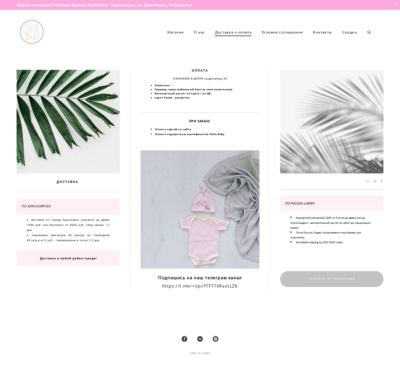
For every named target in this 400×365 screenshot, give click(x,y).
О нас (199, 40)
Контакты (322, 40)
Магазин (175, 40)
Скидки (349, 40)
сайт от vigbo (200, 353)
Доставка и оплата (233, 40)
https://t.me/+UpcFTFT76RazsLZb (200, 301)
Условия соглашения (282, 40)
